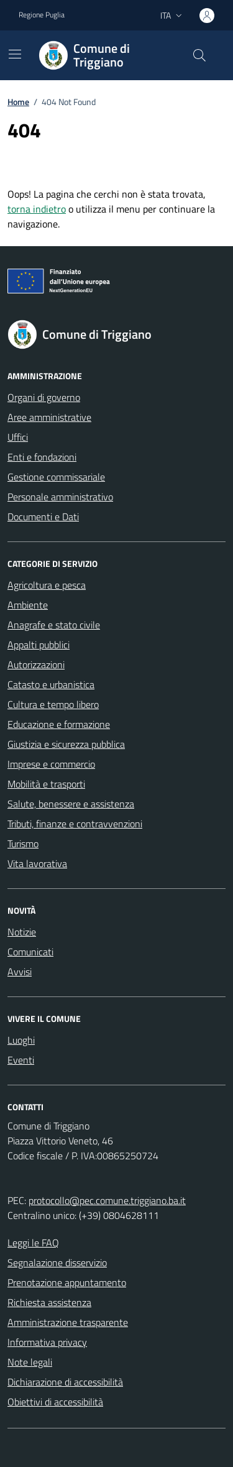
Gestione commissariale (56, 476)
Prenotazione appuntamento (66, 1282)
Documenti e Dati (43, 516)
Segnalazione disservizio (57, 1262)
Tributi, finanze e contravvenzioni (74, 823)
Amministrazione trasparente (67, 1322)
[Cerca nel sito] (199, 55)
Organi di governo (43, 397)
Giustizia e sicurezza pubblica (66, 744)
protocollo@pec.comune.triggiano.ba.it (107, 1200)
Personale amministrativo (60, 496)
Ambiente (27, 604)
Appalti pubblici (38, 644)
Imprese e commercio (51, 763)
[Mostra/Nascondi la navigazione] (14, 54)
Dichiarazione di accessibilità (65, 1381)
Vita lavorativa (37, 863)
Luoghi (21, 1039)
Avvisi (19, 971)
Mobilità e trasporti (46, 783)
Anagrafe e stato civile (53, 624)
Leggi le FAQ (33, 1242)
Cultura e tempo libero (53, 704)
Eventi (20, 1059)
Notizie (21, 931)
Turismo (23, 843)
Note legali (29, 1361)
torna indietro (36, 208)
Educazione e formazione (58, 724)
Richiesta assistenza (49, 1302)
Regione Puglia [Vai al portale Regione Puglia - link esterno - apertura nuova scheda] (42, 15)
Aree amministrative (49, 417)
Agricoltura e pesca (46, 584)
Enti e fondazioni (41, 456)
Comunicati (30, 951)
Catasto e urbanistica (50, 684)
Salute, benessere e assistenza (70, 803)
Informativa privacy (47, 1342)
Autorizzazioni (36, 664)
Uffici (17, 437)
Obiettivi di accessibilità (55, 1401)
